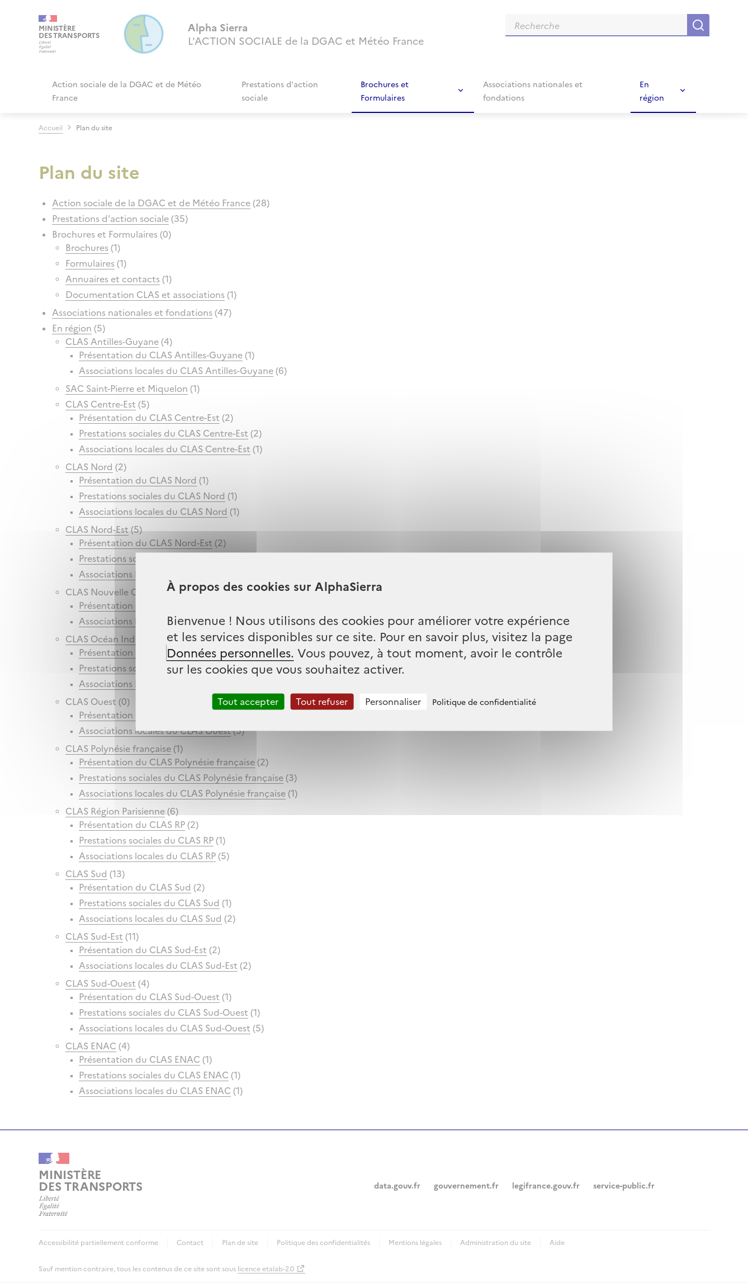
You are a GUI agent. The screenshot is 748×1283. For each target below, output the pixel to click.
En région (652, 90)
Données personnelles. (230, 652)
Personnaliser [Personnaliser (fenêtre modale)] (393, 701)
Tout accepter (247, 701)
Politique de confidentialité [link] (484, 701)
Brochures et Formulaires (385, 90)
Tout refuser (322, 701)
